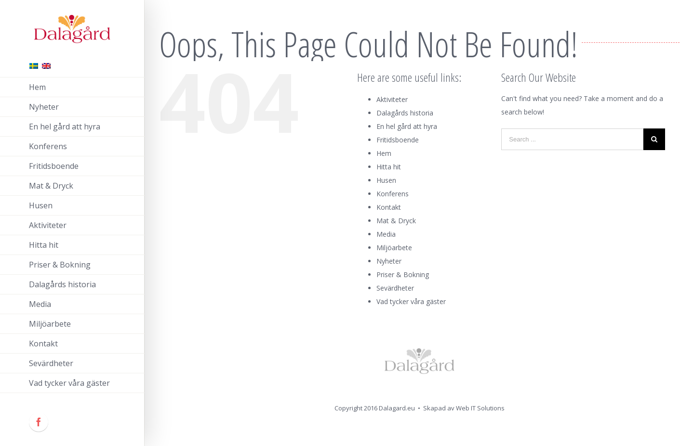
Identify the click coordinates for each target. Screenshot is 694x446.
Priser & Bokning (402, 274)
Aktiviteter (392, 99)
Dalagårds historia (404, 112)
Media (386, 234)
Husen (386, 180)
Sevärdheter (395, 288)
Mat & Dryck (396, 220)
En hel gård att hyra (406, 126)
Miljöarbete (394, 247)
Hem (383, 153)
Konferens (392, 193)
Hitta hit (388, 166)
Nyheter (388, 261)
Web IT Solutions (480, 408)
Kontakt (388, 207)
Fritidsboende (397, 139)
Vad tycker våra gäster (411, 301)
